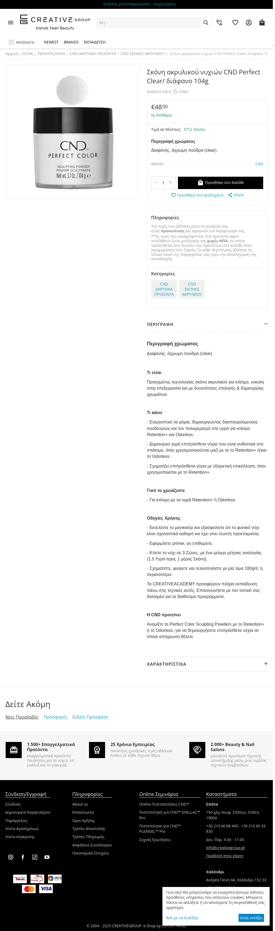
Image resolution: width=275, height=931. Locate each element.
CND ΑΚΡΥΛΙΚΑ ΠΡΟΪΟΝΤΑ (93, 53)
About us (80, 804)
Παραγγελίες (16, 820)
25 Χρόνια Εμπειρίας (132, 744)
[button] (235, 195)
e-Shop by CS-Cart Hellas (164, 925)
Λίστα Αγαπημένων (22, 828)
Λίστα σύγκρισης (20, 836)
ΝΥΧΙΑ (27, 53)
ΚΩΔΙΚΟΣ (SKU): (159, 91)
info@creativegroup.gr (225, 847)
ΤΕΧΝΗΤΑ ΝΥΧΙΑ (51, 53)
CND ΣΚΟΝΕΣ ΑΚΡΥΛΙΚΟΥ (142, 53)
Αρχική (11, 53)
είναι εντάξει (251, 917)
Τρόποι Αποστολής (88, 828)
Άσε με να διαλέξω (182, 917)
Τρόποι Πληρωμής (88, 836)
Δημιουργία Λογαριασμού (27, 812)
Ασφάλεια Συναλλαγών (92, 844)
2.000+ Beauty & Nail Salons (233, 746)
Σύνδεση (12, 804)
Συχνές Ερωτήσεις (155, 839)
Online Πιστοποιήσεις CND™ (164, 804)
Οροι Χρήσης (83, 820)
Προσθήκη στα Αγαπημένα (197, 195)
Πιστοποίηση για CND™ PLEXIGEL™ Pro (160, 828)
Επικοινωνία (83, 812)
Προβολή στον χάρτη (224, 855)
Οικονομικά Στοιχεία (90, 853)
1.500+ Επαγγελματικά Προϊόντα (51, 746)
